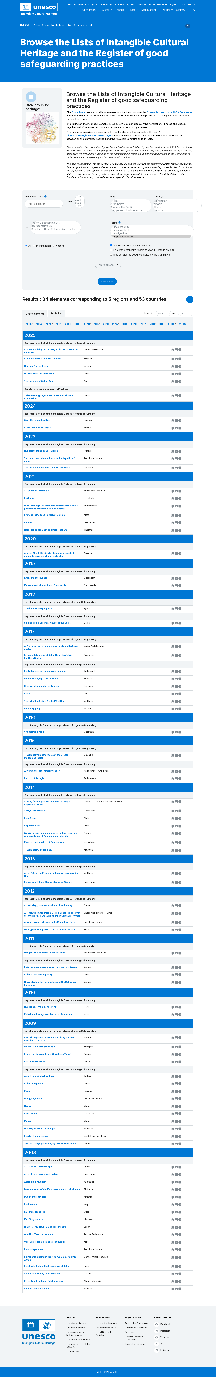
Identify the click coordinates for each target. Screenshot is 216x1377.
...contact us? (72, 1351)
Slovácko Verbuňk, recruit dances (42, 1273)
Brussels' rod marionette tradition (42, 358)
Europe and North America (129, 210)
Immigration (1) (150, 233)
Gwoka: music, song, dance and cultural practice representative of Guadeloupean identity (50, 834)
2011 (152, 324)
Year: (70, 201)
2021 (58, 324)
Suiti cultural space (34, 1061)
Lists (132, 9)
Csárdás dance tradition (37, 420)
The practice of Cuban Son (38, 381)
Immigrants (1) (150, 230)
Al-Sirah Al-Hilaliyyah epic (38, 1166)
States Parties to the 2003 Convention (170, 112)
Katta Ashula (31, 1113)
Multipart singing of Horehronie (41, 678)
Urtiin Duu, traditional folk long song (43, 1281)
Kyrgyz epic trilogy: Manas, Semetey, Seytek (48, 882)
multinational (43, 245)
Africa (129, 200)
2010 (161, 324)
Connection (187, 4)
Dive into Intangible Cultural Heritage (88, 135)
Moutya (28, 522)
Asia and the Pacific (129, 207)
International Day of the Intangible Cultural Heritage (89, 4)
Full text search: (36, 196)
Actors (166, 9)
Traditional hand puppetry (38, 608)
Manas (28, 1121)
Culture (36, 25)
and (174, 313)
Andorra (175, 210)
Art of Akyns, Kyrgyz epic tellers (41, 1174)
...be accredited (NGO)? (78, 1339)
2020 (68, 324)
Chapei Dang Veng (34, 731)
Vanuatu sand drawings (37, 1288)
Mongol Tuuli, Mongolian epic (39, 1046)
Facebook (162, 1324)
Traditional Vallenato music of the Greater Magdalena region (46, 756)
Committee (78, 112)
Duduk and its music (35, 1196)
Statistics (56, 313)
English (173, 4)
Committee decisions (135, 1344)
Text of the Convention (136, 1323)
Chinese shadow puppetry (38, 974)
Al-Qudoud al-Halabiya (36, 490)
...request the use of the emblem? (78, 1345)
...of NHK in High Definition (103, 1333)
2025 (78, 196)
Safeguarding (148, 9)
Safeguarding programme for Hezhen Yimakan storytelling (49, 397)
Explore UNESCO (158, 4)
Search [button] (193, 9)
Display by (149, 313)
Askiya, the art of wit (35, 810)
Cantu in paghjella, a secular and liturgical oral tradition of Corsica (49, 1039)
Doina (27, 1091)
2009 (171, 324)
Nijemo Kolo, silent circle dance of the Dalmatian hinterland (50, 983)
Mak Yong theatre (33, 1219)
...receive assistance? (76, 1323)
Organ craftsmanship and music (41, 686)
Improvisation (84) (150, 236)
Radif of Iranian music (36, 1136)
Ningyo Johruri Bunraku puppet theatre (45, 1227)
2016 (106, 324)
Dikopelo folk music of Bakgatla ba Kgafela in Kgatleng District (48, 656)
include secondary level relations (130, 245)
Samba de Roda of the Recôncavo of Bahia (47, 1266)
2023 (78, 203)
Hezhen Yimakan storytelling (39, 373)
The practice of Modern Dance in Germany (47, 467)
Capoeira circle (32, 825)
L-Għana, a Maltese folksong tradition (44, 515)
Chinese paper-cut (34, 1083)
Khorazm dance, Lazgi (36, 578)
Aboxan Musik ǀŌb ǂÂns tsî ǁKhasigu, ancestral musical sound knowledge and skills (49, 554)
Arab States (129, 204)
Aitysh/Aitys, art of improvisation (42, 771)
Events (105, 9)
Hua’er (27, 1106)
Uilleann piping (32, 708)
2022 (78, 206)
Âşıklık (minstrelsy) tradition (39, 1076)
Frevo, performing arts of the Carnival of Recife (49, 929)
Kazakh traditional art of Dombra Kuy (44, 842)
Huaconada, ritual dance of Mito (41, 1006)
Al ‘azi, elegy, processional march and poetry (48, 905)
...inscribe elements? (76, 1327)
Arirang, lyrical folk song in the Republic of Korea (50, 922)
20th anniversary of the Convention (130, 4)
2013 (134, 324)
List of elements (35, 313)
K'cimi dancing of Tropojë (38, 427)
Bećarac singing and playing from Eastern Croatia (51, 967)
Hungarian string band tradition (41, 451)
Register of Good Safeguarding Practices (54, 229)
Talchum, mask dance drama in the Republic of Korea (49, 460)
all (29, 245)
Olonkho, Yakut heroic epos (39, 1234)
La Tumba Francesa (34, 1211)
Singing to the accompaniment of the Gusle (47, 622)
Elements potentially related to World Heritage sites (142, 249)
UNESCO (24, 25)
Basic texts (130, 1332)
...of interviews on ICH (106, 1327)
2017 (96, 324)
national (60, 245)
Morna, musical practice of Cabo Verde (45, 585)
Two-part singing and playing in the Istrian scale (50, 1143)
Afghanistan (175, 200)
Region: (114, 196)
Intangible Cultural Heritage (38, 13)
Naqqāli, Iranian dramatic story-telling (44, 952)
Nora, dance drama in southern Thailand (46, 530)
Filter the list (107, 281)
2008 (182, 324)
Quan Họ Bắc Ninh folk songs (39, 1128)
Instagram (162, 1330)
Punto (27, 693)
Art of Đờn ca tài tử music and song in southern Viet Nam (51, 874)
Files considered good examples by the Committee (140, 254)
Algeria (175, 207)
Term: (115, 222)
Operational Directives (136, 1327)
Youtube (161, 1337)
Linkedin (161, 1350)
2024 (78, 199)
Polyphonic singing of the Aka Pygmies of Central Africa (50, 1258)
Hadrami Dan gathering (36, 366)
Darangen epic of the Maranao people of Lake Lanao (52, 1189)
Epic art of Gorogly (34, 778)
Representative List (54, 226)
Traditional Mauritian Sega (38, 850)
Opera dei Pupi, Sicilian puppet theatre (45, 1242)
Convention (89, 9)
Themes (119, 9)
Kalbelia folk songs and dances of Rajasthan (48, 1014)
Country (180, 9)
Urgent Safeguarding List (54, 222)
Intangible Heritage (54, 25)
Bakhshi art (30, 498)
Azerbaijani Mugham (35, 1181)
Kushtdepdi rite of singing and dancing (45, 671)
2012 (143, 324)
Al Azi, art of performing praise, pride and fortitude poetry (51, 647)
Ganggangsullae (33, 1098)
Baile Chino (30, 818)
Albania (175, 204)
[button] (187, 27)
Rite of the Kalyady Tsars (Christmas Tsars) (47, 1054)
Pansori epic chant (34, 1249)
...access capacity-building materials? (75, 1333)
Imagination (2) (150, 227)
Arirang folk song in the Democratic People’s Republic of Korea (48, 803)
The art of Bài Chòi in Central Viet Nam (44, 701)
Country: (158, 196)
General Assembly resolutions (134, 1338)
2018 (87, 324)
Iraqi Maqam (31, 1204)
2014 (124, 324)
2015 (115, 324)
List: (27, 227)
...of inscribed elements (107, 1323)
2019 (77, 324)
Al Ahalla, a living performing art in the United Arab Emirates (51, 351)
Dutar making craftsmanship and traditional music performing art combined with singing (51, 507)
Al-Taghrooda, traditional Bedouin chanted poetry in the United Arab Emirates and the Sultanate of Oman (52, 914)
